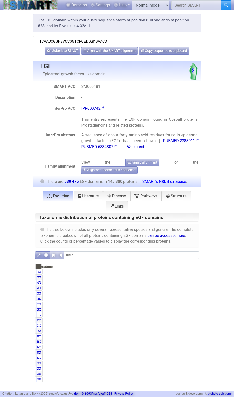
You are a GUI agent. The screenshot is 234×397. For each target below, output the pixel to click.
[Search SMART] (196, 5)
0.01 (169, 272)
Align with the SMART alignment (109, 51)
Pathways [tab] (145, 196)
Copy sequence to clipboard (164, 51)
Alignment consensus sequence (109, 170)
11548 (179, 336)
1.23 (192, 347)
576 (181, 293)
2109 (180, 352)
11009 (179, 326)
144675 (157, 299)
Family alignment (142, 162)
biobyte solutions (220, 393)
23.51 (191, 309)
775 (181, 283)
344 (158, 293)
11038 (179, 342)
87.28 (168, 309)
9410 (157, 342)
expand (135, 146)
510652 (179, 309)
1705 (180, 304)
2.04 (192, 326)
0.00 (192, 272)
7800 (157, 331)
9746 (157, 336)
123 (158, 363)
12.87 (168, 315)
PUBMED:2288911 (181, 141)
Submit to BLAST (62, 51)
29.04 (191, 315)
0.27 (192, 304)
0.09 (192, 283)
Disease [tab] (116, 196)
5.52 (192, 331)
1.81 (192, 336)
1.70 (169, 326)
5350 (157, 358)
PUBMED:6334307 (99, 146)
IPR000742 (92, 108)
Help (120, 5)
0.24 (169, 293)
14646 (179, 347)
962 (158, 352)
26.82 (191, 299)
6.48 (169, 342)
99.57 (168, 299)
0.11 (192, 293)
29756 (179, 331)
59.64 (168, 320)
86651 (156, 320)
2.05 (192, 342)
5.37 (169, 331)
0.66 (169, 352)
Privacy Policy (124, 393)
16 (159, 272)
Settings (100, 5)
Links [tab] (117, 206)
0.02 (192, 363)
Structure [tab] (176, 196)
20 (182, 272)
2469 (157, 326)
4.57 (169, 347)
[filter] (131, 255)
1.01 (169, 304)
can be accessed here (166, 235)
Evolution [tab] (58, 196)
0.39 (192, 352)
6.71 (169, 336)
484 (158, 283)
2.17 (192, 358)
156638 (179, 315)
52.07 (191, 320)
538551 (179, 299)
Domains (76, 5)
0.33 (169, 283)
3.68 (169, 358)
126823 (157, 309)
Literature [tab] (88, 196)
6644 (157, 347)
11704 (179, 358)
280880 (179, 320)
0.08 (169, 363)
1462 (157, 304)
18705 (156, 315)
